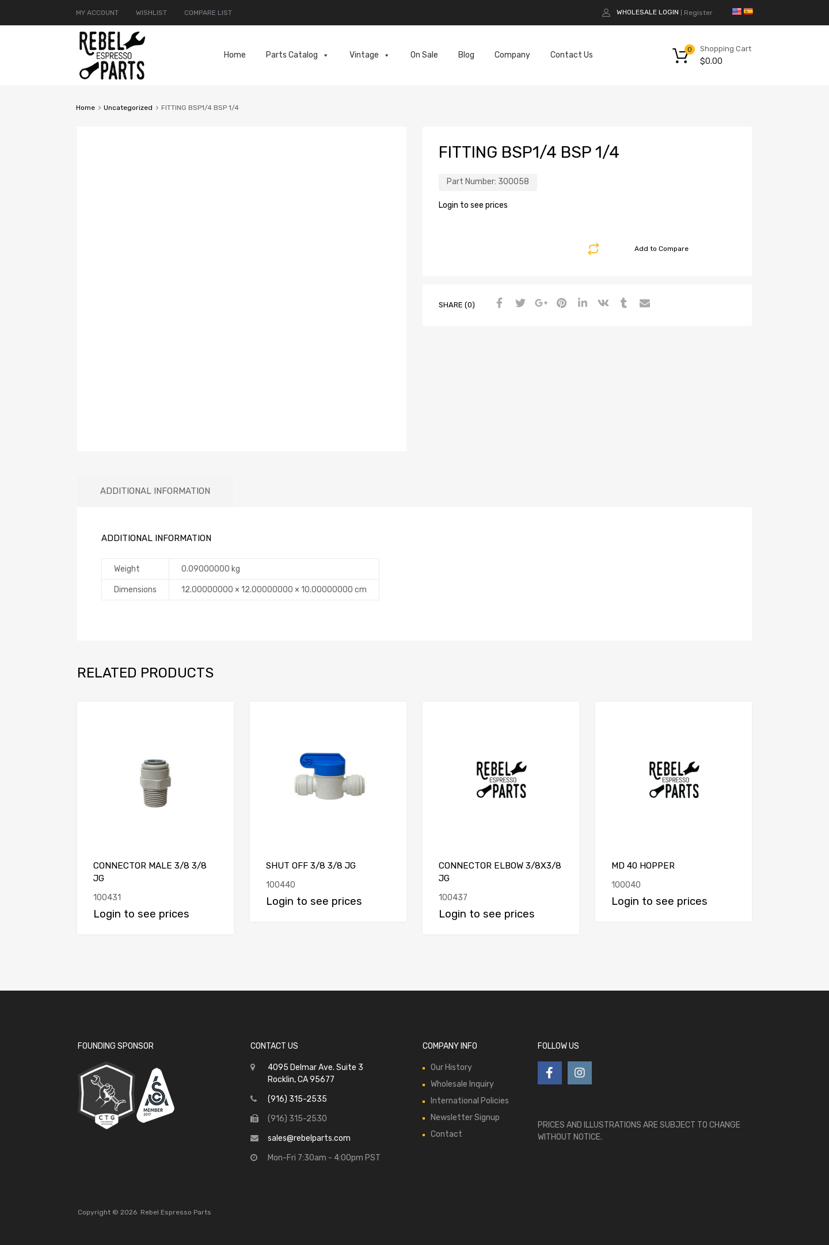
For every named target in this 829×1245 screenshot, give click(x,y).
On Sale (424, 55)
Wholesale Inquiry (462, 1084)
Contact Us (571, 55)
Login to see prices (473, 205)
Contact (446, 1134)
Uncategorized (128, 108)
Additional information (155, 491)
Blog (466, 55)
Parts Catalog (297, 55)
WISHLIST (151, 13)
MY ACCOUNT (97, 13)
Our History (451, 1067)
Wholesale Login (648, 12)
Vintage (369, 55)
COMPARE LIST (208, 13)
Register (698, 13)
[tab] (155, 491)
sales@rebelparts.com (309, 1138)
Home (235, 55)
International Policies (470, 1101)
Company (512, 55)
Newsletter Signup (465, 1117)
